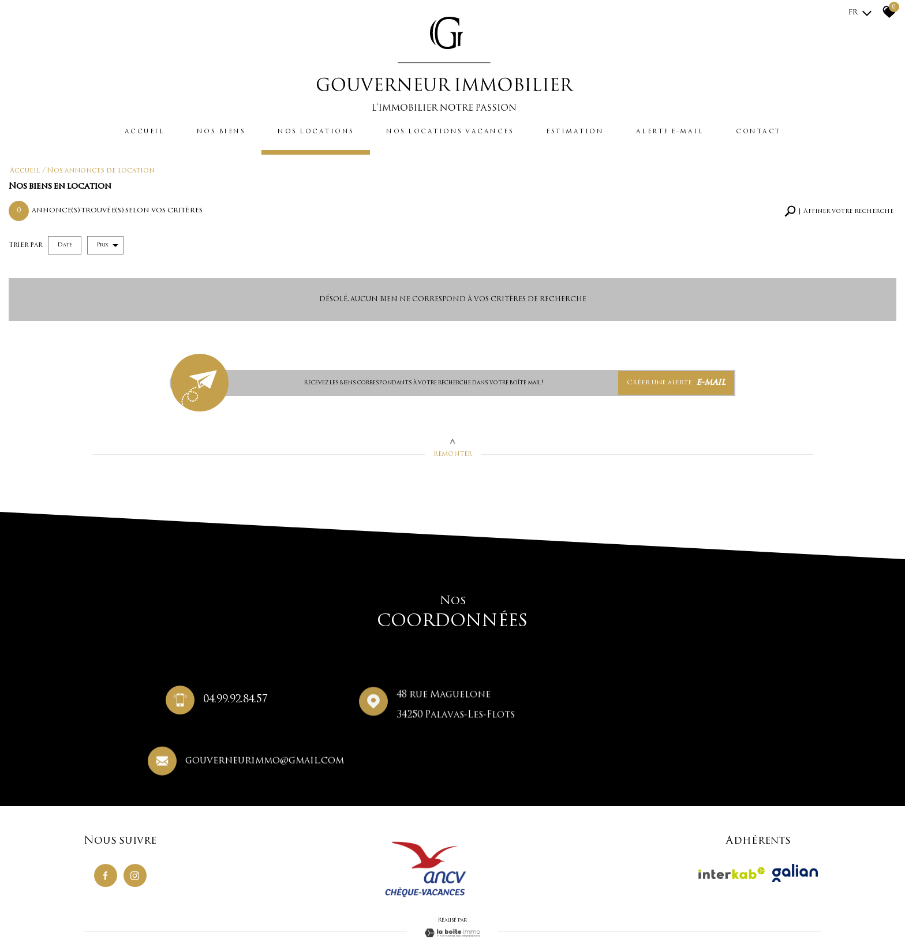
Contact (780, 130)
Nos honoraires (190, 913)
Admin (303, 913)
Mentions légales (141, 913)
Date (64, 241)
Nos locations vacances (450, 130)
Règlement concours (244, 913)
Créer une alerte (678, 378)
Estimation (584, 130)
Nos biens (203, 130)
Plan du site (99, 913)
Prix (107, 241)
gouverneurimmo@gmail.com (681, 706)
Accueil (121, 130)
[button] (838, 208)
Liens (284, 913)
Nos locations (305, 130)
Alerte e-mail (686, 130)
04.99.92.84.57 (231, 703)
